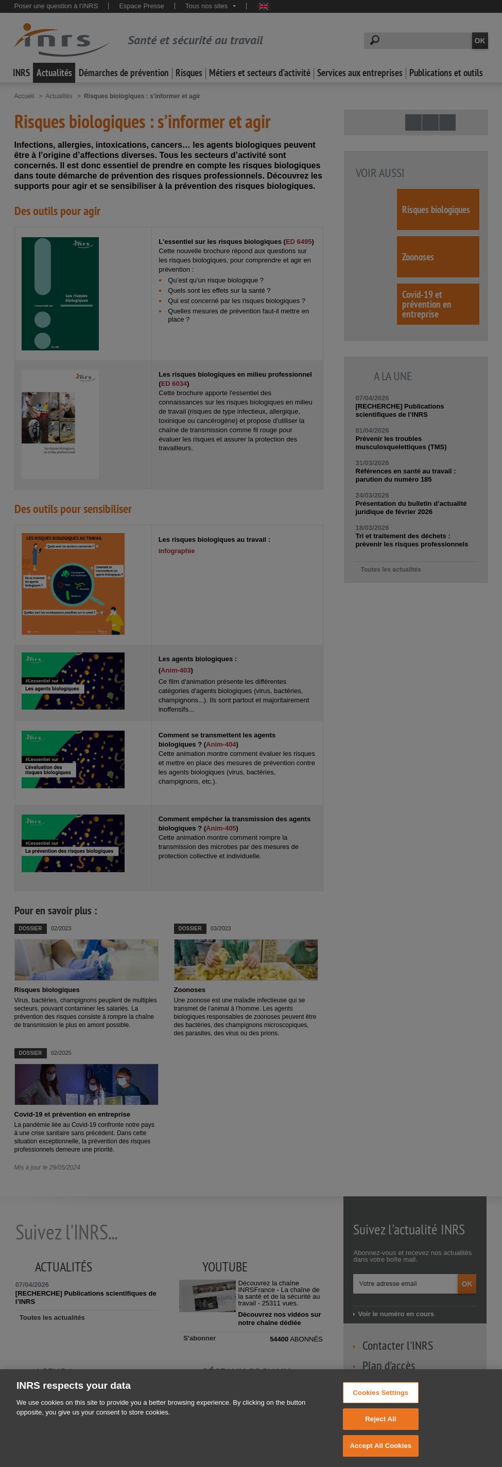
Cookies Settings (381, 1404)
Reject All (380, 1431)
